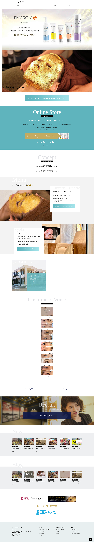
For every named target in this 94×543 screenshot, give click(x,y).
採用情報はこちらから (47, 416)
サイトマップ (42, 535)
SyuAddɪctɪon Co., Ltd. (61, 528)
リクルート (59, 532)
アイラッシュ (42, 532)
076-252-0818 (17, 533)
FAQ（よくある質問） (61, 530)
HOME (41, 528)
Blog (72, 528)
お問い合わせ (65, 389)
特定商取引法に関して (76, 533)
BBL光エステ (42, 533)
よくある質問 (29, 389)
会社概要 (58, 533)
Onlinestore (59, 535)
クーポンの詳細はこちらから (47, 145)
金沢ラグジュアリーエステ (45, 530)
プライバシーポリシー (76, 532)
